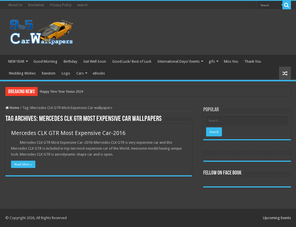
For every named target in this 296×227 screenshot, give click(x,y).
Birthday (70, 61)
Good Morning (45, 61)
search (82, 5)
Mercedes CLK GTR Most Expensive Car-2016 (68, 133)
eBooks (99, 73)
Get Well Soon (94, 61)
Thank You (252, 61)
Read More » (23, 164)
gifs (212, 61)
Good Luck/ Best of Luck (131, 61)
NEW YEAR (16, 61)
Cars (80, 73)
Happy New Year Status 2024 (61, 91)
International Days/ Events (178, 61)
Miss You (231, 61)
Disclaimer (36, 5)
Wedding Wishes (22, 73)
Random (48, 73)
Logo (66, 73)
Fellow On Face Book (222, 173)
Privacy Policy (61, 5)
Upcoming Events (277, 218)
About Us (15, 5)
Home (12, 108)
